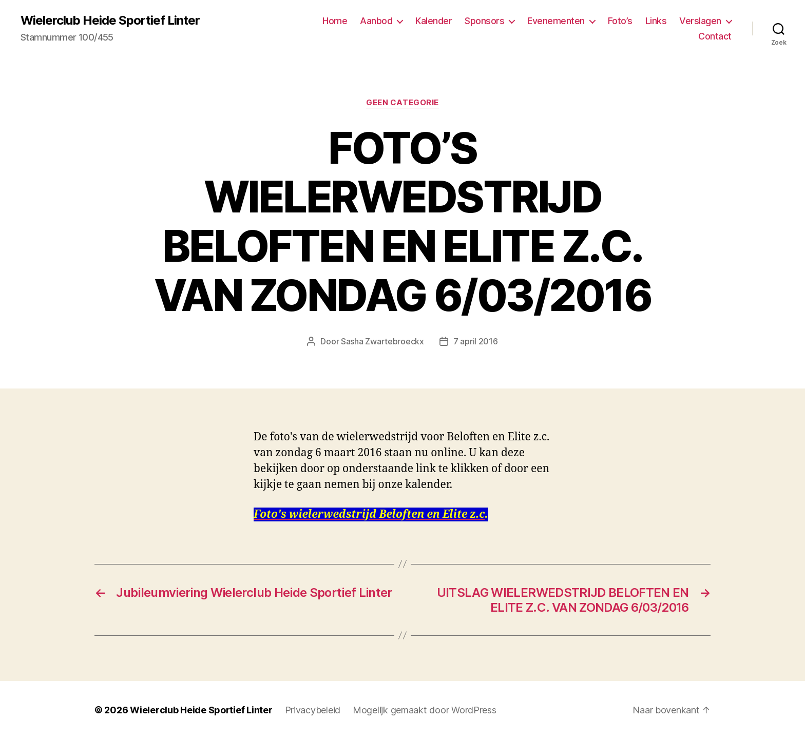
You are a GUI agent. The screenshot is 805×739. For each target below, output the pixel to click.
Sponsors (484, 20)
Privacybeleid (313, 710)
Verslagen (700, 20)
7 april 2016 (475, 341)
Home (334, 20)
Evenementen (556, 20)
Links (656, 20)
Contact (715, 36)
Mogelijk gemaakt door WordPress (424, 710)
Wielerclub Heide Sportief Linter (110, 20)
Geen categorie (402, 102)
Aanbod (376, 20)
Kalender (433, 20)
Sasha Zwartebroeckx (382, 341)
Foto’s (620, 20)
